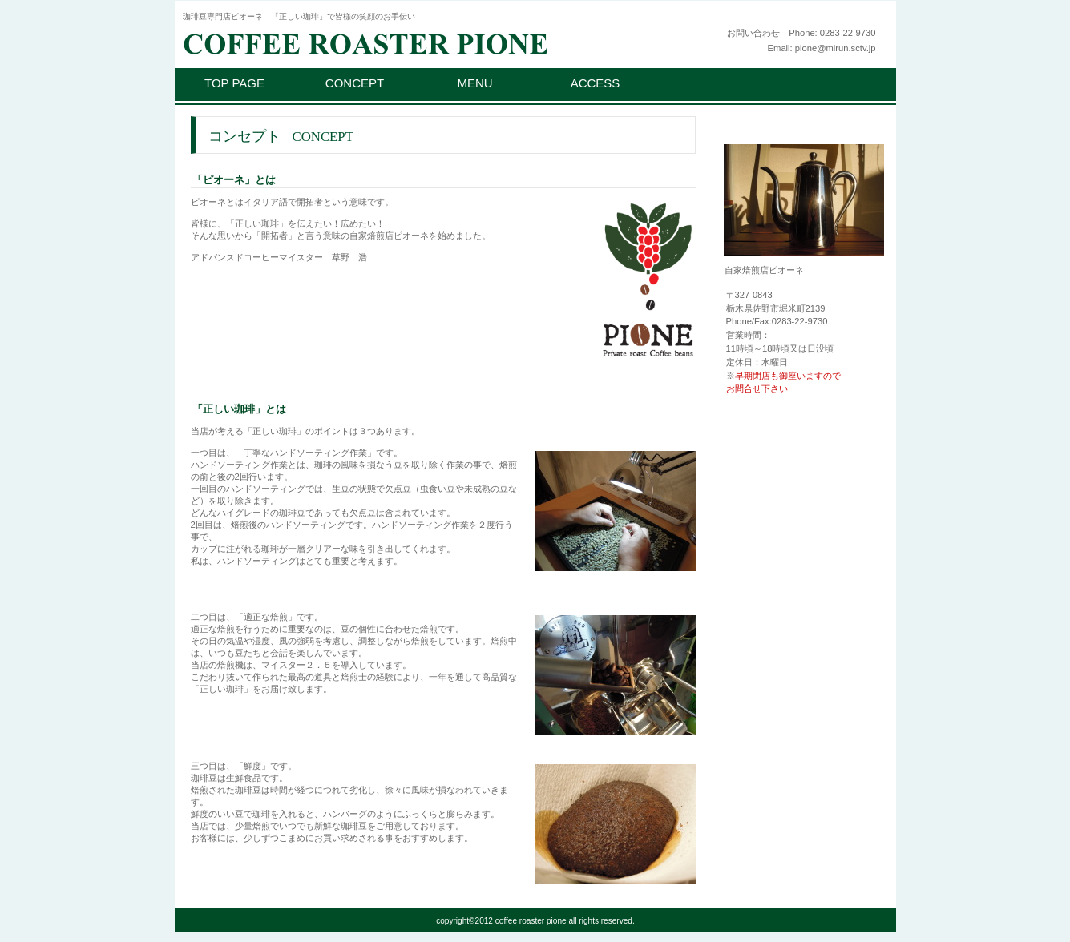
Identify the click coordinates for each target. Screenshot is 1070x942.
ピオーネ (379, 42)
